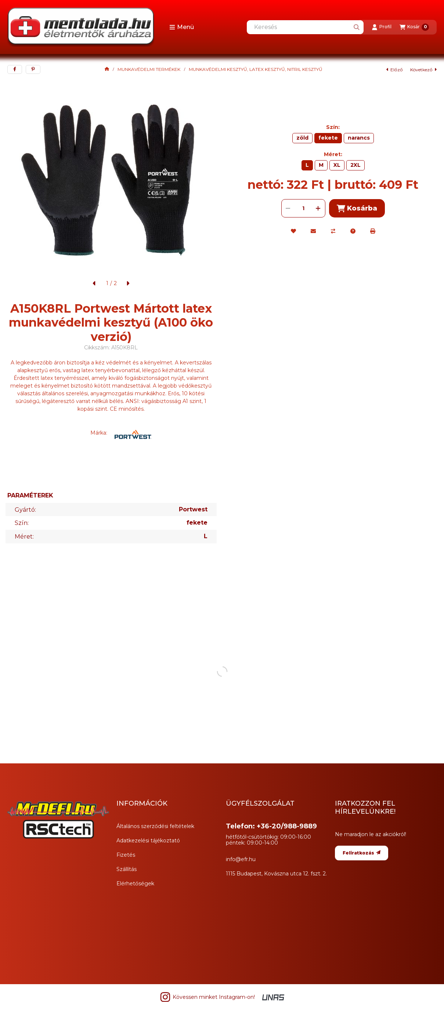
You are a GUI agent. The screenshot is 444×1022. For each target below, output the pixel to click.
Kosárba (357, 208)
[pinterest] (33, 69)
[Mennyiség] (303, 208)
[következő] (127, 283)
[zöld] (302, 138)
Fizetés (125, 855)
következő (423, 69)
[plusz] (318, 208)
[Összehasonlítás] (333, 231)
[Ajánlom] (313, 231)
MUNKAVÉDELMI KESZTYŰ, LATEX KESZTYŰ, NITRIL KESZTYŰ (255, 69)
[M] (321, 165)
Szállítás (126, 869)
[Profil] (381, 27)
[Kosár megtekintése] (414, 27)
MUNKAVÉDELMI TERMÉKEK (149, 69)
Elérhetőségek (135, 883)
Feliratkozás (361, 853)
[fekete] (328, 138)
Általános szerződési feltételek (155, 826)
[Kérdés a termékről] (353, 231)
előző (394, 69)
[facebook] (14, 69)
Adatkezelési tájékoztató (148, 840)
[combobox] (305, 27)
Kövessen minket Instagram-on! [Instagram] (207, 997)
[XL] (336, 165)
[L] (307, 165)
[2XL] (355, 165)
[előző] (94, 283)
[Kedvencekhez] (293, 231)
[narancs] (359, 138)
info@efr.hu (241, 859)
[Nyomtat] (373, 231)
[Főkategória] (107, 69)
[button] (182, 27)
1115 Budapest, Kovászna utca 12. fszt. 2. (276, 873)
